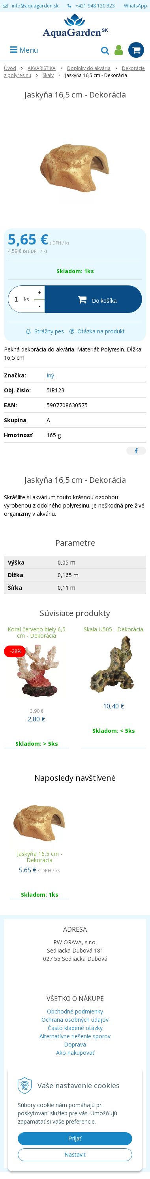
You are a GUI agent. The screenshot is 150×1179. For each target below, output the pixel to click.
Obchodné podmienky (75, 1011)
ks (26, 299)
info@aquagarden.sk (35, 5)
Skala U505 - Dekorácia (113, 629)
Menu (24, 50)
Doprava (75, 1044)
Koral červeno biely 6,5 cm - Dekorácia (37, 632)
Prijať (74, 1138)
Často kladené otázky (75, 1028)
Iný (50, 375)
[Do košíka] (93, 299)
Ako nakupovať (75, 1052)
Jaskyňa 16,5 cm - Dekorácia (39, 857)
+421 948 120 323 (95, 5)
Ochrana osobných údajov (75, 1019)
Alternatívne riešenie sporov (75, 1036)
